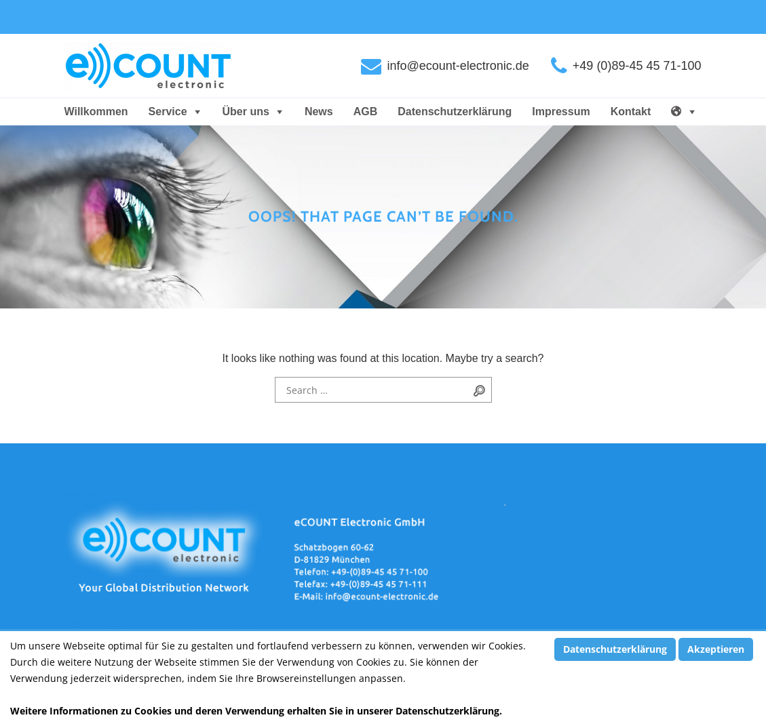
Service (168, 111)
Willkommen (96, 111)
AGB (365, 111)
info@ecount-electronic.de (458, 66)
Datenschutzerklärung (455, 111)
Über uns (246, 111)
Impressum (561, 111)
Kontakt (631, 111)
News (319, 111)
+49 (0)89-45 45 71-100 (637, 66)
